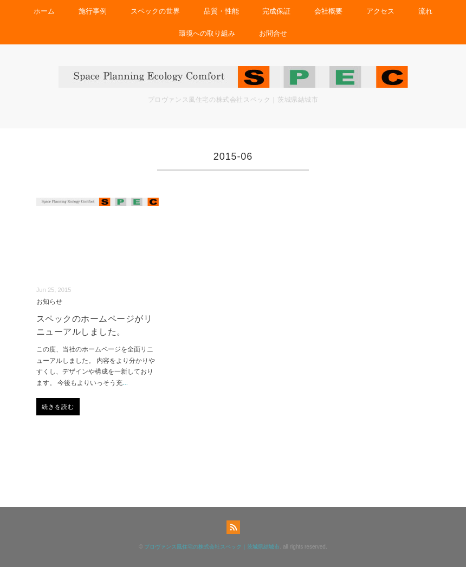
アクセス (380, 11)
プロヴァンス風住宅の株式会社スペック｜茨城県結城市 (212, 547)
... (125, 383)
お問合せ (273, 33)
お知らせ (49, 301)
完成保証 (276, 11)
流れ (425, 11)
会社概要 (328, 11)
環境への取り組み (207, 33)
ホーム (44, 11)
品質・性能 (221, 11)
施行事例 (93, 11)
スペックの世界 (155, 11)
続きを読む (58, 406)
